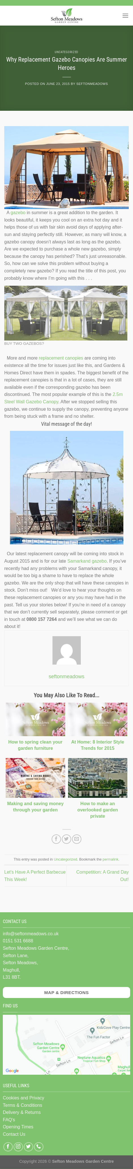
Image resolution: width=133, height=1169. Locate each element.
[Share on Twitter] (66, 839)
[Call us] (38, 1147)
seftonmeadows (92, 83)
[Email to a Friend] (76, 839)
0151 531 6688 (18, 940)
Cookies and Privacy (23, 1097)
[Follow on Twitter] (28, 1147)
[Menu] (125, 15)
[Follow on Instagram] (18, 1147)
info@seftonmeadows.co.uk (31, 933)
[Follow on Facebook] (8, 1147)
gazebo (18, 212)
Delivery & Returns (22, 1112)
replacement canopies (61, 358)
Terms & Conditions (22, 1105)
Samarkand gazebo (87, 561)
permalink (110, 859)
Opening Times (18, 1126)
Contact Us (14, 1134)
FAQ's (9, 1119)
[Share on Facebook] (56, 839)
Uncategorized (66, 52)
